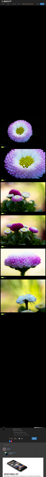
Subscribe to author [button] (34, 438)
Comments (6, 445)
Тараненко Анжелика (18, 430)
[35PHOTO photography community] (6, 1)
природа (18, 433)
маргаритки (25, 433)
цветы (22, 433)
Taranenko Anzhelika (12, 452)
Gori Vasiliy (8, 448)
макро (15, 433)
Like (2, 180)
